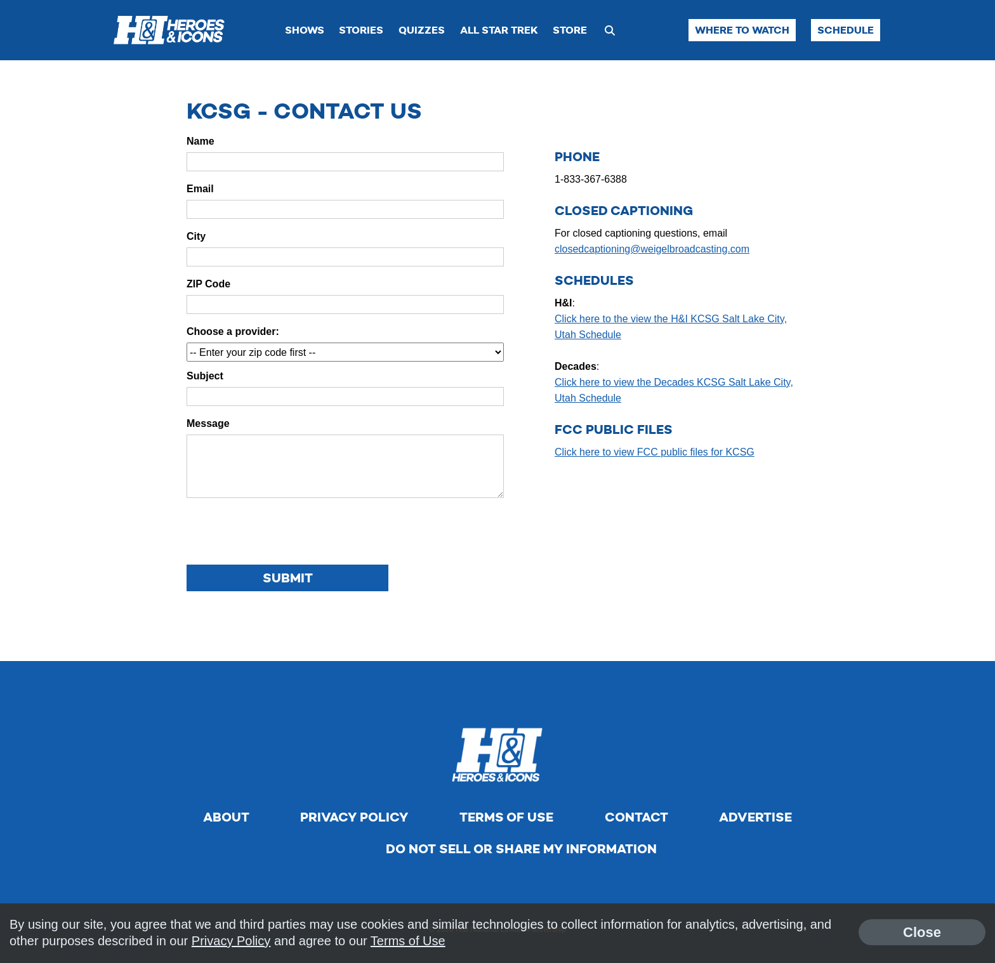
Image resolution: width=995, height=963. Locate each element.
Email (200, 188)
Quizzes (422, 30)
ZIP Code (208, 283)
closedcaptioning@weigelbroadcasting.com (652, 249)
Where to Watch (742, 30)
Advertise (755, 817)
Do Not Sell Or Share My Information (521, 849)
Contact (636, 817)
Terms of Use (506, 817)
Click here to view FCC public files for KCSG (654, 452)
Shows (304, 30)
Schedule (845, 30)
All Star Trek (499, 30)
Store (570, 30)
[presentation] (283, 532)
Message (208, 423)
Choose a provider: (233, 331)
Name (200, 141)
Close (922, 932)
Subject (205, 375)
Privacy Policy (354, 817)
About (226, 817)
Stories (361, 30)
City (196, 236)
